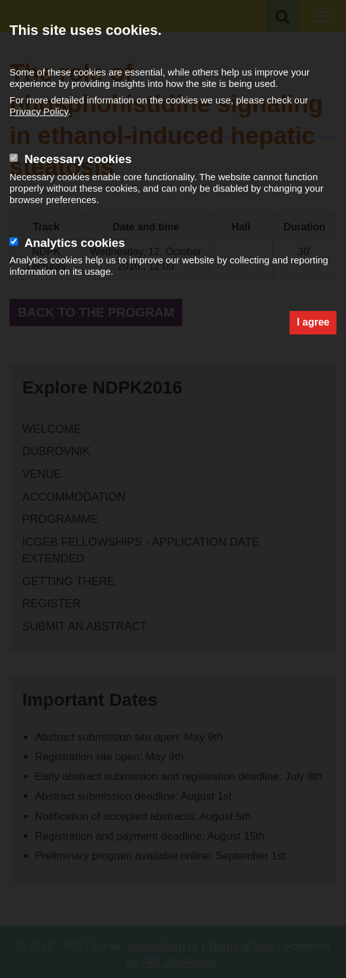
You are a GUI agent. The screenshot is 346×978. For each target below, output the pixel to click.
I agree (312, 322)
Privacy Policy (39, 111)
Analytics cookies (74, 242)
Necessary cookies (77, 159)
